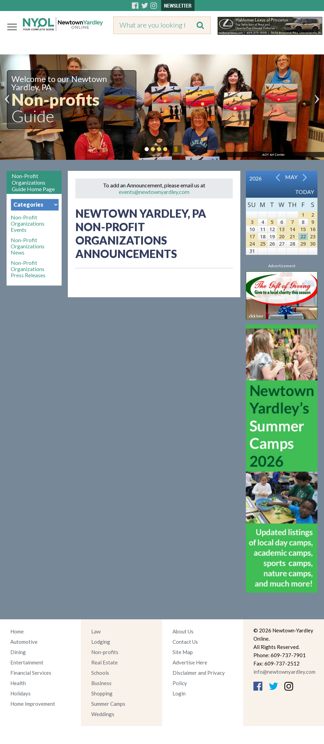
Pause (176, 149)
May (291, 177)
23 (312, 236)
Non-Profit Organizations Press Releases (28, 269)
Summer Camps (108, 704)
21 (292, 236)
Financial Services (30, 673)
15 (303, 229)
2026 (255, 178)
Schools (100, 673)
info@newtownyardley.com (284, 672)
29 (303, 243)
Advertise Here (190, 662)
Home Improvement (32, 704)
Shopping (102, 693)
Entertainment (26, 662)
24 (252, 243)
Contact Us (185, 642)
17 (252, 236)
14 (292, 229)
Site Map (183, 652)
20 (281, 236)
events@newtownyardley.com (154, 191)
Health (18, 683)
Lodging (100, 642)
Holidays (20, 693)
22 (303, 236)
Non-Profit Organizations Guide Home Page (33, 182)
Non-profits (104, 652)
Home (17, 631)
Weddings (102, 714)
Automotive (24, 642)
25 (262, 243)
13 (281, 229)
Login (179, 693)
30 (312, 243)
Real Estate (104, 662)
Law (96, 631)
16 (312, 229)
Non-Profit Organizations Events (27, 223)
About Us (183, 631)
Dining (18, 652)
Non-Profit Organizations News (27, 246)
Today (304, 191)
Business (101, 683)
